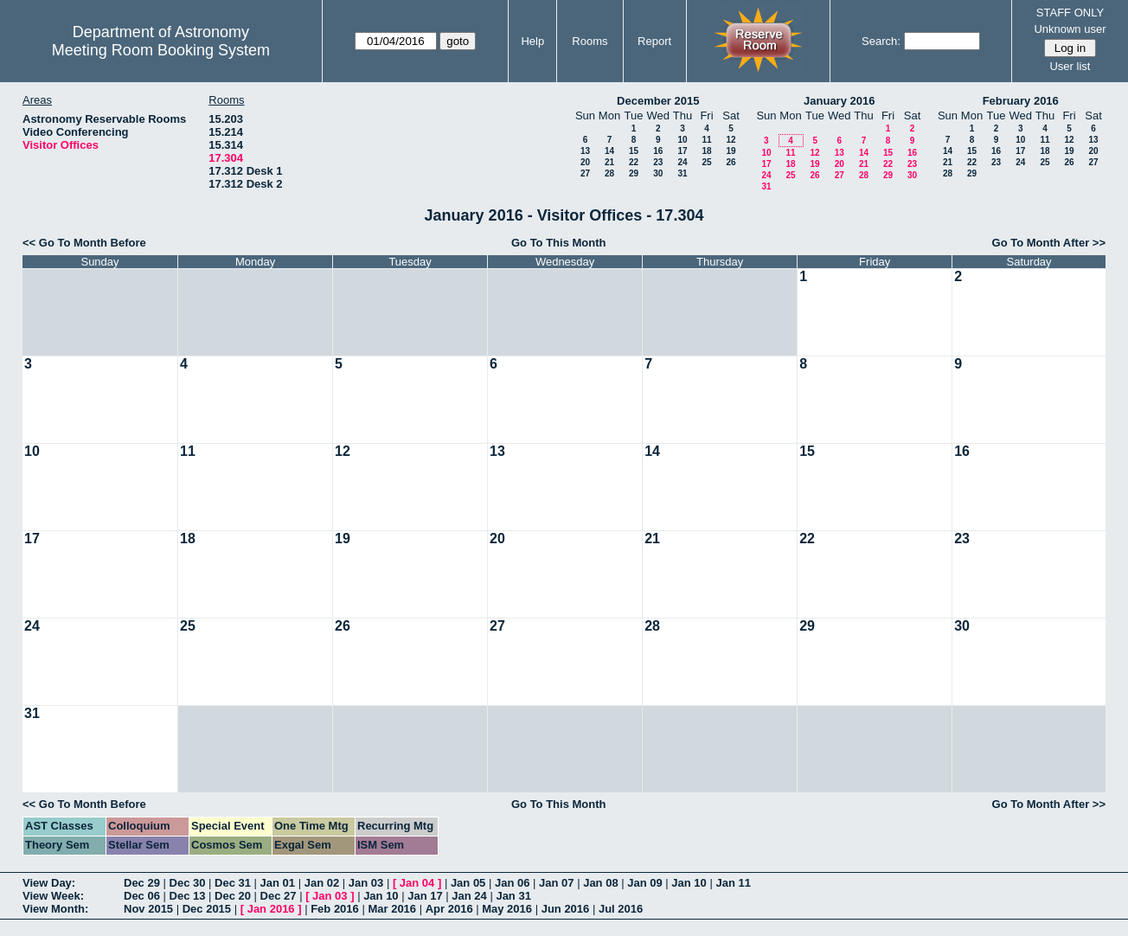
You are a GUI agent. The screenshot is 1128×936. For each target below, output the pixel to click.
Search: (881, 41)
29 (633, 173)
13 (585, 151)
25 (706, 162)
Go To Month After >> (1049, 242)
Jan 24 (469, 895)
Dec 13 (188, 895)
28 (609, 173)
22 (633, 162)
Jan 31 (513, 895)
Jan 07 (556, 882)
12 (730, 139)
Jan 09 (644, 882)
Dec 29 (142, 882)
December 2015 (658, 100)
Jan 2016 (271, 908)
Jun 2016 (566, 908)
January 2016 (839, 100)
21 (609, 162)
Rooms (589, 41)
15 (633, 151)
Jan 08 (600, 882)
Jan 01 (277, 882)
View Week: (53, 895)
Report (654, 41)
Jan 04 (417, 882)
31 (682, 173)
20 (585, 162)
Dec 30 (188, 882)
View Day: (48, 882)
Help (532, 41)
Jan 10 (688, 882)
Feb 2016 (335, 908)
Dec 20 (233, 895)
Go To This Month (558, 242)
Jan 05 (468, 882)
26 (730, 162)
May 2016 (507, 908)
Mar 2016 (392, 908)
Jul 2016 (621, 908)
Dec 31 (233, 882)
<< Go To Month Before (84, 242)
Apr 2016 (449, 908)
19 (730, 151)
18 (706, 151)
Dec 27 (278, 895)
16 (658, 151)
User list (1069, 66)
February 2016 (1021, 100)
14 (609, 151)
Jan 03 (366, 882)
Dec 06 (142, 895)
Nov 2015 (148, 908)
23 (658, 162)
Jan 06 (512, 882)
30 (658, 173)
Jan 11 (732, 882)
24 (682, 162)
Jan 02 (321, 882)
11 (706, 139)
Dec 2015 (207, 908)
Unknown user (1070, 28)
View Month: (55, 908)
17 (682, 151)
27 (585, 173)
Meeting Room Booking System (161, 50)
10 (682, 139)
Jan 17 (424, 895)
